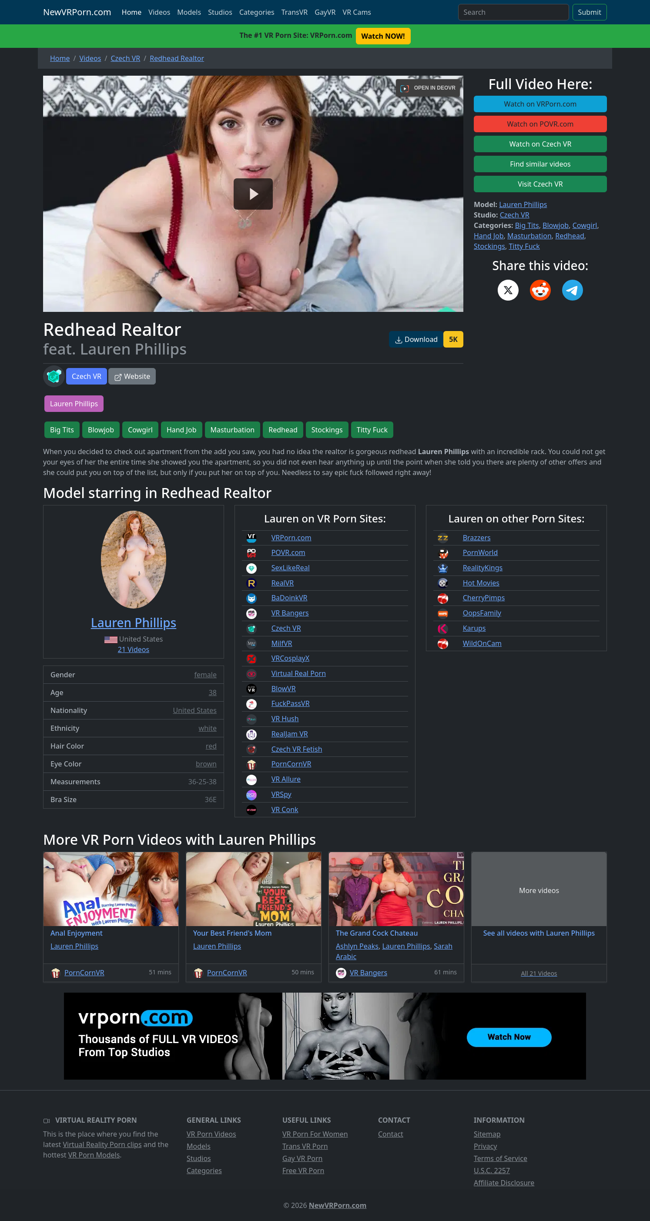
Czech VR (86, 376)
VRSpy (281, 794)
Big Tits (527, 225)
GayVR (325, 12)
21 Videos (133, 649)
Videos (159, 12)
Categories (257, 12)
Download (416, 339)
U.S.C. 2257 (492, 1170)
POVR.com (288, 552)
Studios (220, 12)
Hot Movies (481, 583)
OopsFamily (482, 613)
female (205, 674)
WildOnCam (482, 643)
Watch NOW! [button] (383, 36)
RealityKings (483, 567)
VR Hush (285, 718)
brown (206, 764)
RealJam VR (289, 734)
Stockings (489, 246)
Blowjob (556, 225)
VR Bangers (290, 613)
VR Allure (286, 779)
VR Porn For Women (315, 1134)
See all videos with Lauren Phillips (539, 933)
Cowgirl (585, 225)
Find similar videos (540, 164)
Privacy (485, 1146)
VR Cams (357, 12)
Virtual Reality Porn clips (102, 1144)
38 (213, 692)
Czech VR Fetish (296, 749)
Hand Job (489, 236)
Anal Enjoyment (76, 933)
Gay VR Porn (302, 1158)
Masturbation (529, 236)
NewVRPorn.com (77, 12)
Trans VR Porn (305, 1146)
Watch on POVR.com (540, 124)
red (211, 746)
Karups (474, 628)
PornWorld (480, 552)
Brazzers (477, 537)
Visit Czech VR (540, 184)
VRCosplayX (290, 658)
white (208, 728)
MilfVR (281, 643)
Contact (390, 1134)
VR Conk (284, 809)
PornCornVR (291, 764)
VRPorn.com (291, 537)
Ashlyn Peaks (357, 946)
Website (132, 376)
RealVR (282, 583)
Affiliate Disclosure (504, 1183)
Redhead (569, 236)
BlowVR (283, 688)
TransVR (294, 12)
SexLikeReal (290, 567)
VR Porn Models (94, 1155)
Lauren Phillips (523, 204)
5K (453, 339)
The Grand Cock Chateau (377, 933)
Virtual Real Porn (298, 673)
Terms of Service (500, 1158)
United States (195, 710)
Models (189, 12)
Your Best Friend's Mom (232, 933)
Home (132, 12)
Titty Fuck (524, 246)
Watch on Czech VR (540, 144)
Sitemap (487, 1134)
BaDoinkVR (289, 597)
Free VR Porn (303, 1170)
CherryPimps (484, 597)
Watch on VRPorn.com (540, 104)
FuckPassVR (290, 703)
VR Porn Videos (211, 1134)
